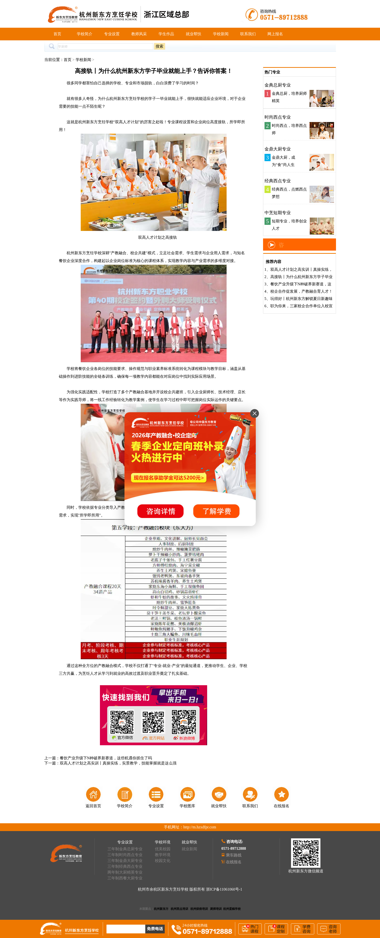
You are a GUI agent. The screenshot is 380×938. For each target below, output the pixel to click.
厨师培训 (216, 909)
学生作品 (166, 34)
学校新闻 (221, 34)
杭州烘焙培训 (199, 909)
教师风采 (139, 34)
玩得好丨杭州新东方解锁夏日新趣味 (301, 299)
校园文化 (162, 861)
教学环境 (162, 855)
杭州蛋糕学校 (232, 909)
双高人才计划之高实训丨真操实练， (301, 269)
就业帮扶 (193, 34)
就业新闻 (189, 849)
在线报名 (233, 862)
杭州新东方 (161, 909)
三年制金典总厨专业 (124, 849)
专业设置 (112, 34)
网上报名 (275, 34)
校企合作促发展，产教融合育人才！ (301, 291)
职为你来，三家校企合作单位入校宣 (301, 306)
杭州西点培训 (179, 909)
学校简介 (84, 34)
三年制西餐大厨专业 (124, 878)
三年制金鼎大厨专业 (124, 861)
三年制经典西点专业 (124, 866)
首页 (57, 34)
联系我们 (248, 34)
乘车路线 (233, 855)
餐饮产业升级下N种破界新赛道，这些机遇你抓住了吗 (106, 758)
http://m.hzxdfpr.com (199, 827)
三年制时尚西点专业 (124, 855)
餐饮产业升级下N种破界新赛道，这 (301, 284)
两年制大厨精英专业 (124, 872)
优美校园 (162, 849)
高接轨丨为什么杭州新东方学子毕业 (301, 277)
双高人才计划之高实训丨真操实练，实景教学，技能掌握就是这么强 (118, 763)
